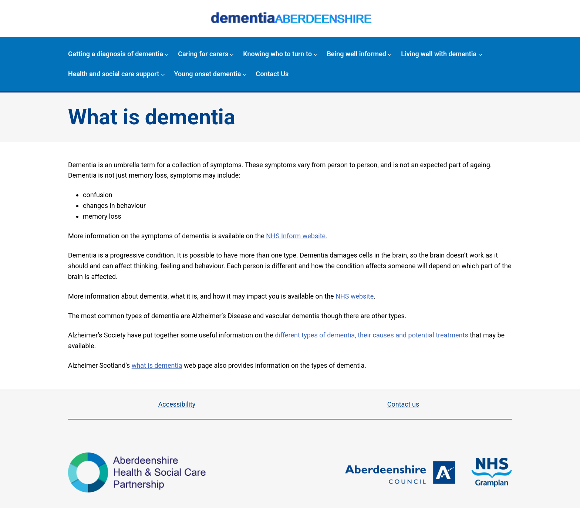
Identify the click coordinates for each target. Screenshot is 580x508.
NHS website (354, 296)
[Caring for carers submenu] (232, 54)
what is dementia (157, 365)
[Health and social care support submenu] (163, 74)
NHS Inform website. (296, 236)
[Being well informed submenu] (390, 54)
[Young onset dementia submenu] (245, 74)
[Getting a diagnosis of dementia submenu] (167, 54)
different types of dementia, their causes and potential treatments (371, 335)
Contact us (403, 404)
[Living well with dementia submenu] (480, 54)
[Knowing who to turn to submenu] (316, 54)
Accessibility (177, 404)
